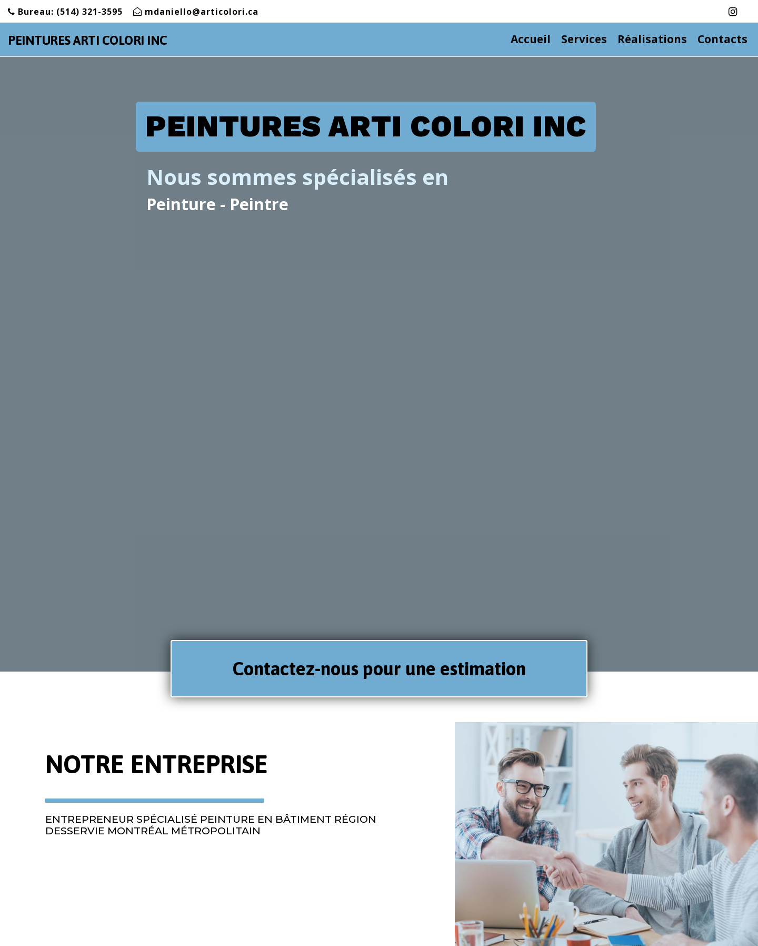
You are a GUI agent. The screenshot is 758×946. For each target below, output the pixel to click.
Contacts (722, 39)
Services (589, 39)
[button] (379, 668)
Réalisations (652, 39)
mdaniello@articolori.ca (201, 11)
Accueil (536, 39)
